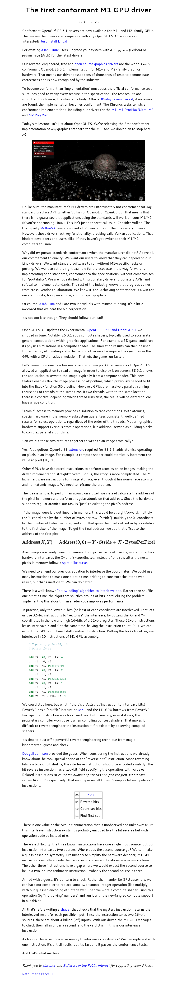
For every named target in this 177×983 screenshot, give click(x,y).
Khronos (49, 965)
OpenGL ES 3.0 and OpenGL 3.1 (112, 329)
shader (65, 908)
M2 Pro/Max (38, 115)
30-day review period (116, 99)
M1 (114, 109)
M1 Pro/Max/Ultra (132, 109)
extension (75, 449)
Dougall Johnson (35, 753)
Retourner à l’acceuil (37, 973)
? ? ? (90, 794)
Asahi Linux (50, 50)
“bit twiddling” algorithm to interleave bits (89, 590)
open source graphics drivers (96, 64)
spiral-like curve (74, 562)
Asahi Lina (47, 303)
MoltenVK (47, 228)
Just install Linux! (54, 41)
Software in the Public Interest (86, 965)
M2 (150, 109)
